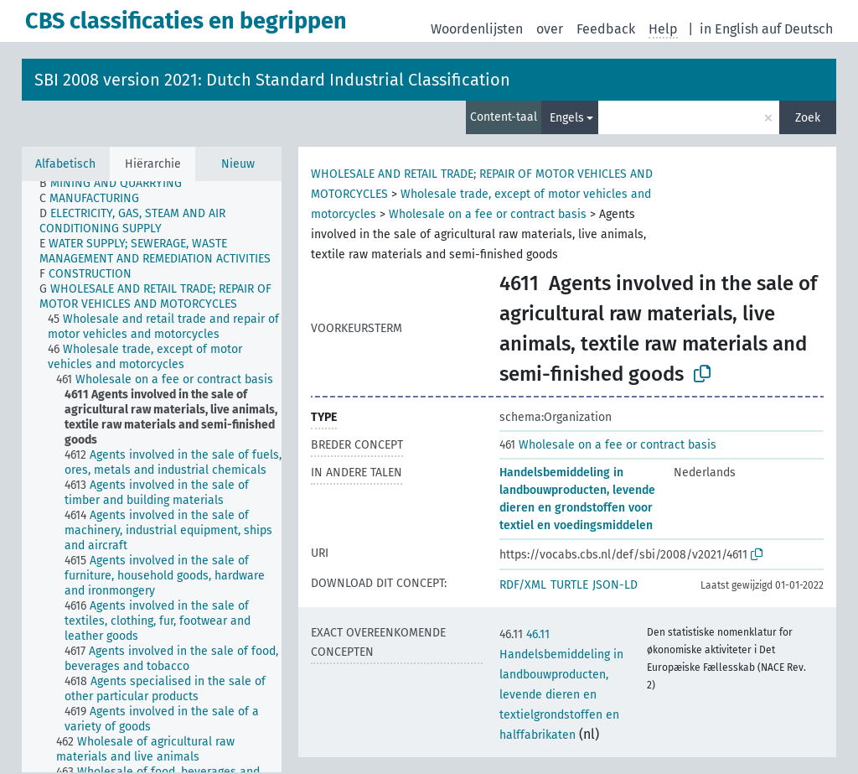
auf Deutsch (797, 29)
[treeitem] (118, 183)
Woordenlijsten (477, 29)
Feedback (605, 29)
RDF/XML (522, 585)
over (549, 29)
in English (729, 29)
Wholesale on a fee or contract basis (488, 214)
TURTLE (569, 585)
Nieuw (238, 164)
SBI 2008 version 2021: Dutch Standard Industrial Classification (272, 80)
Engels (567, 118)
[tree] (152, 476)
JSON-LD (615, 585)
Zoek (807, 118)
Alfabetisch (65, 164)
